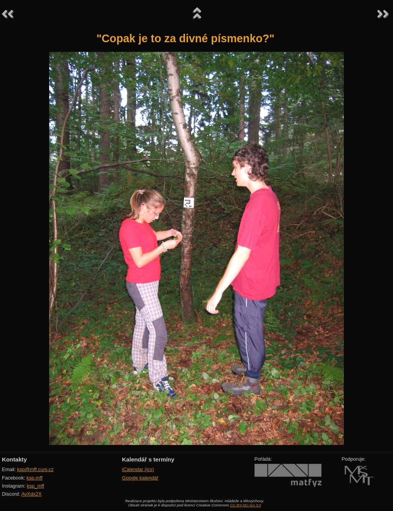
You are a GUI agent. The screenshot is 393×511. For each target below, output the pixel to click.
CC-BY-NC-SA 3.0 (245, 505)
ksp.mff (34, 478)
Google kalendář (140, 478)
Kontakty (14, 459)
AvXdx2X (31, 494)
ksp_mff (35, 486)
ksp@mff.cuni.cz (35, 469)
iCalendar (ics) (138, 469)
